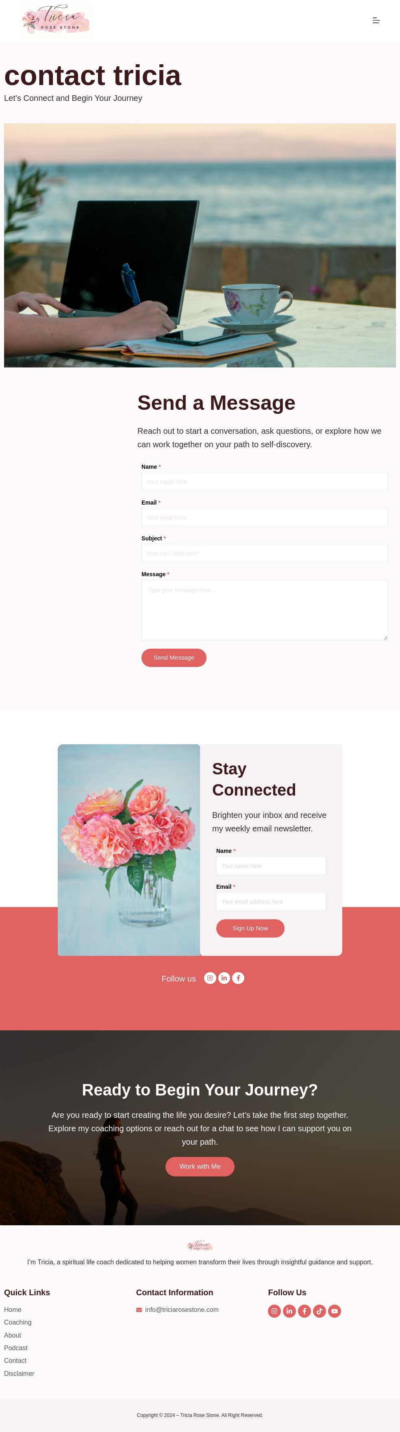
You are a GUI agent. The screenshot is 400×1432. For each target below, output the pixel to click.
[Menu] (376, 20)
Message (155, 574)
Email (151, 502)
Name (151, 466)
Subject (153, 538)
